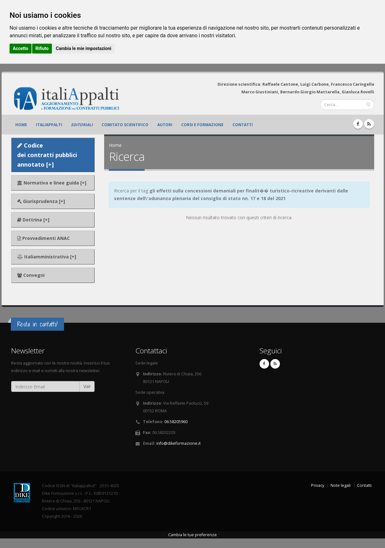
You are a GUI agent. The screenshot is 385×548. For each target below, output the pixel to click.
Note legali (341, 485)
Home (21, 124)
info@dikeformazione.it (178, 443)
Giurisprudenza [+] (41, 201)
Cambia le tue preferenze (192, 534)
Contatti (242, 124)
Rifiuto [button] (42, 48)
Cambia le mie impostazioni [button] (83, 48)
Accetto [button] (20, 48)
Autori (164, 124)
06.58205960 (176, 421)
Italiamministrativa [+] (46, 257)
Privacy (317, 485)
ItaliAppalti (49, 124)
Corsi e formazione (202, 124)
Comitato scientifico (125, 124)
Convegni (31, 275)
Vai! (86, 386)
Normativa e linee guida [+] (51, 183)
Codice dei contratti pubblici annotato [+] (47, 154)
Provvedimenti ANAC (43, 238)
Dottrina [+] (33, 220)
